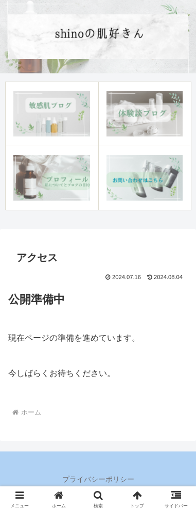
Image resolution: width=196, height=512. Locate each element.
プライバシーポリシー (98, 479)
